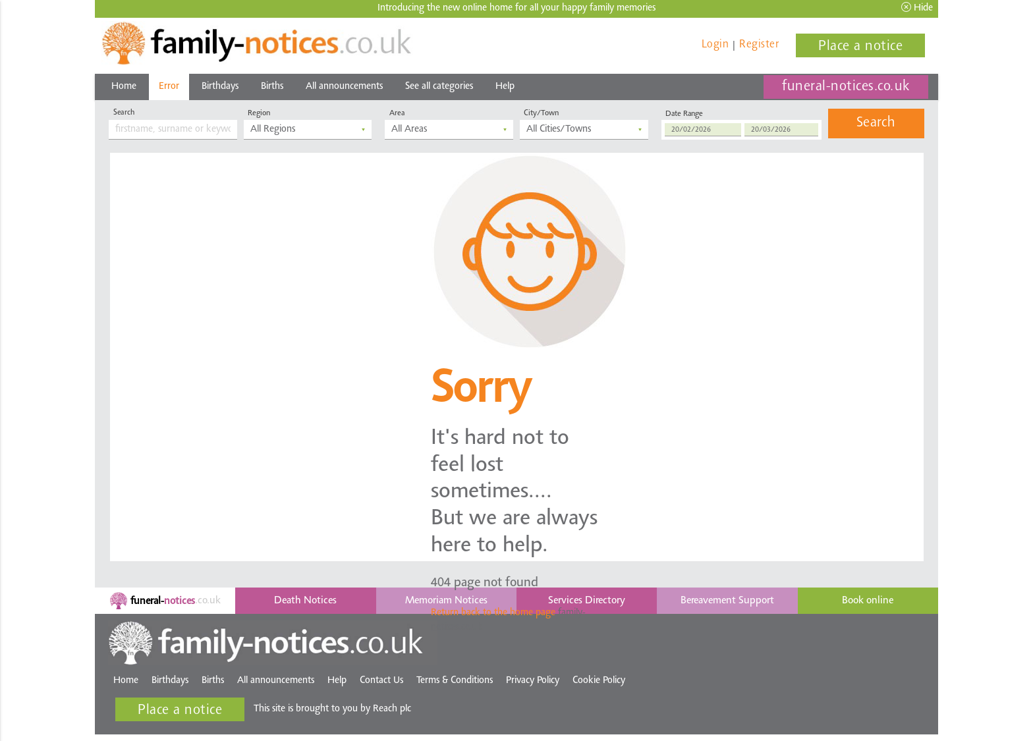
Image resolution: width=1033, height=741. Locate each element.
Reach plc (392, 709)
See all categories (439, 87)
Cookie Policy (598, 681)
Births (272, 87)
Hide (917, 7)
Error (169, 87)
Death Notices (305, 600)
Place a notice (860, 47)
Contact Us (381, 681)
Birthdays (220, 87)
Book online (867, 600)
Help (505, 87)
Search (876, 123)
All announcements (344, 87)
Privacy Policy (532, 681)
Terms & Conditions (454, 681)
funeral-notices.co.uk (846, 87)
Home (123, 87)
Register (759, 44)
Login (715, 44)
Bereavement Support (727, 600)
